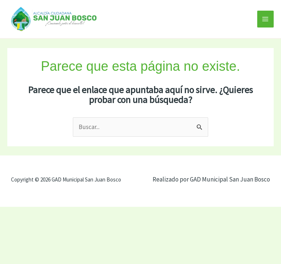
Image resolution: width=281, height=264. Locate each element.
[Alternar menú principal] (265, 19)
